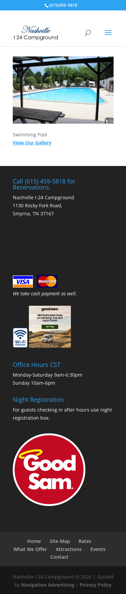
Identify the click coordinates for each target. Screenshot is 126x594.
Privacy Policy (96, 585)
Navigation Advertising (47, 585)
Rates (85, 541)
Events (98, 549)
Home (34, 541)
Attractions (69, 549)
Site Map (60, 541)
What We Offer (30, 549)
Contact (59, 557)
